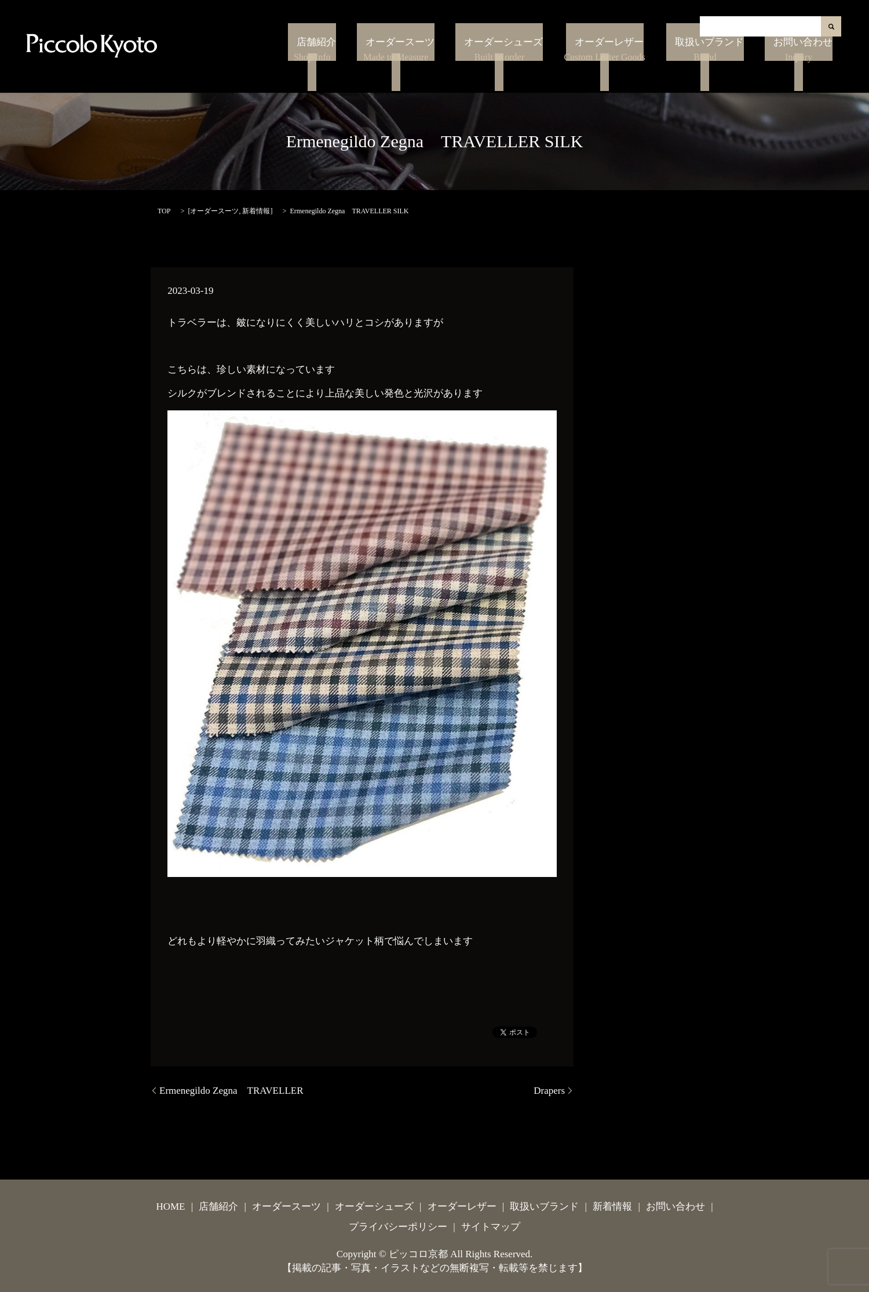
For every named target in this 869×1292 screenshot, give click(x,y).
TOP (164, 211)
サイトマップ (490, 1226)
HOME (170, 1206)
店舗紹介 (381, 68)
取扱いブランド (729, 68)
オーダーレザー (637, 68)
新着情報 (256, 211)
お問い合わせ (806, 68)
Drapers (549, 1090)
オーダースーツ (453, 68)
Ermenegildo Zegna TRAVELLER (231, 1090)
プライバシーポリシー (398, 1226)
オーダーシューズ (541, 68)
